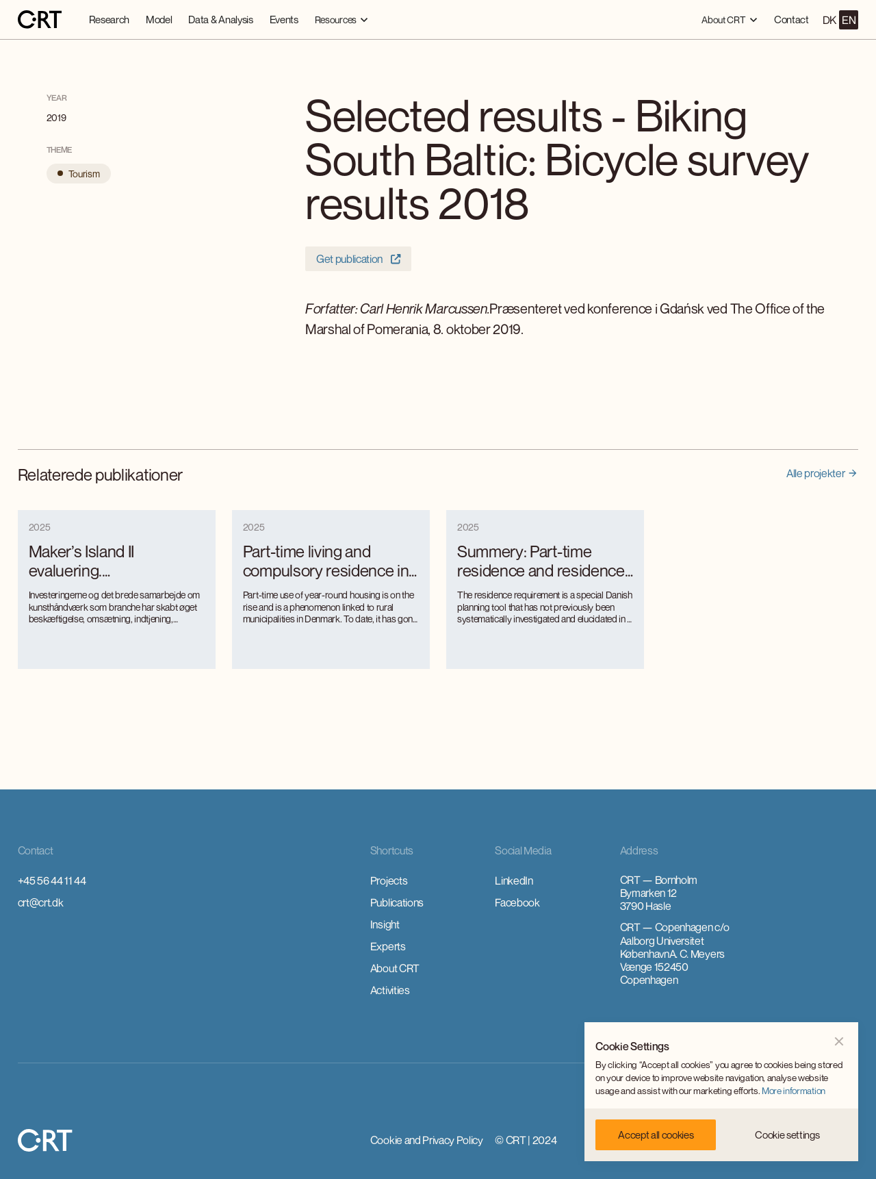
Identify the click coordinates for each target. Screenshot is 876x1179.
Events (284, 19)
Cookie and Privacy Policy (426, 1140)
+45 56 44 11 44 (52, 880)
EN (848, 20)
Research (109, 19)
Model (159, 19)
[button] (341, 19)
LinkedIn (513, 880)
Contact (791, 19)
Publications (397, 902)
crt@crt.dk (41, 902)
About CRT (395, 968)
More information (793, 1090)
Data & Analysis (220, 19)
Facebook (517, 902)
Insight (385, 924)
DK (829, 20)
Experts (388, 946)
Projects (388, 880)
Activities (390, 990)
